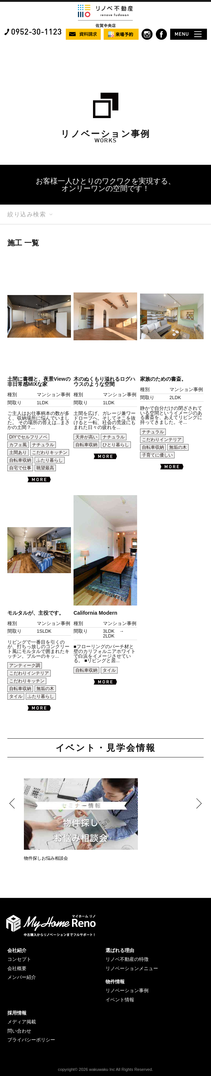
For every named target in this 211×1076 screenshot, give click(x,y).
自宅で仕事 (20, 467)
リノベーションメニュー (132, 968)
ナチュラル (43, 444)
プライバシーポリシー (31, 1039)
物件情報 (115, 981)
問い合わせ (19, 1031)
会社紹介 (16, 950)
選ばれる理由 (120, 950)
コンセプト (19, 959)
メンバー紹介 (21, 977)
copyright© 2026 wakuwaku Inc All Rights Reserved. (105, 1069)
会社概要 (16, 968)
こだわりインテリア (162, 439)
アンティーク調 (24, 665)
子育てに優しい (157, 455)
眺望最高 (45, 467)
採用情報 (16, 1013)
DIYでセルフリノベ (28, 437)
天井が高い (86, 437)
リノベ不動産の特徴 (127, 959)
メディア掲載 (21, 1021)
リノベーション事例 (127, 990)
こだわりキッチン (49, 452)
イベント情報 (120, 999)
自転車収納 (20, 460)
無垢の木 (178, 447)
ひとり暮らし (116, 444)
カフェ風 (18, 444)
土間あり (18, 452)
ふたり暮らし (49, 460)
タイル (15, 696)
